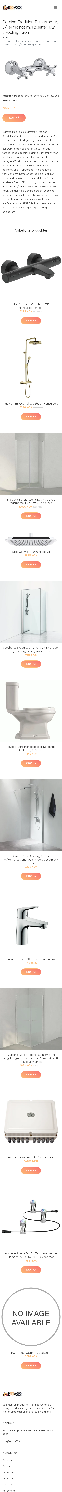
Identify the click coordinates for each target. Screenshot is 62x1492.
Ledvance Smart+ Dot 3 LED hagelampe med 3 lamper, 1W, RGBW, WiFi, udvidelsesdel (31, 1255)
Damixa (49, 95)
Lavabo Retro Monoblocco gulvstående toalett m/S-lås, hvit (31, 748)
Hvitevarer (8, 1472)
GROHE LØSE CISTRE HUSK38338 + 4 (31, 1352)
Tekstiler (7, 1484)
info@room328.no (12, 1441)
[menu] (56, 7)
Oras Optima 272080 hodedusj (31, 551)
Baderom (22, 95)
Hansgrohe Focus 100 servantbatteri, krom (31, 959)
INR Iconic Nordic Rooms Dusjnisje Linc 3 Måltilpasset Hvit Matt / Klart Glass (31, 501)
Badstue (7, 1466)
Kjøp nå (14, 117)
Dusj (57, 95)
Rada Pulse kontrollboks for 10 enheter (31, 1157)
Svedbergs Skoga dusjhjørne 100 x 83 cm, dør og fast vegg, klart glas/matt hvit (31, 649)
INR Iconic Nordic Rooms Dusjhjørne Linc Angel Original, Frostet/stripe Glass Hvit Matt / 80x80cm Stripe (31, 1058)
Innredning (8, 1478)
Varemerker (36, 95)
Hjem (5, 37)
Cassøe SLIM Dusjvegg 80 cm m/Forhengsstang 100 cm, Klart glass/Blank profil (31, 859)
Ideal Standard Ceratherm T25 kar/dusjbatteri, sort (31, 306)
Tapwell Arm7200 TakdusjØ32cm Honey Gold (31, 403)
